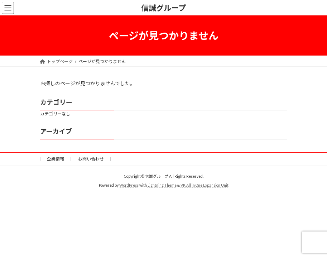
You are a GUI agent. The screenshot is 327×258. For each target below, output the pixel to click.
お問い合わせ (91, 159)
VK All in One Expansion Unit (205, 185)
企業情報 (55, 159)
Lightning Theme (162, 185)
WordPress (129, 185)
